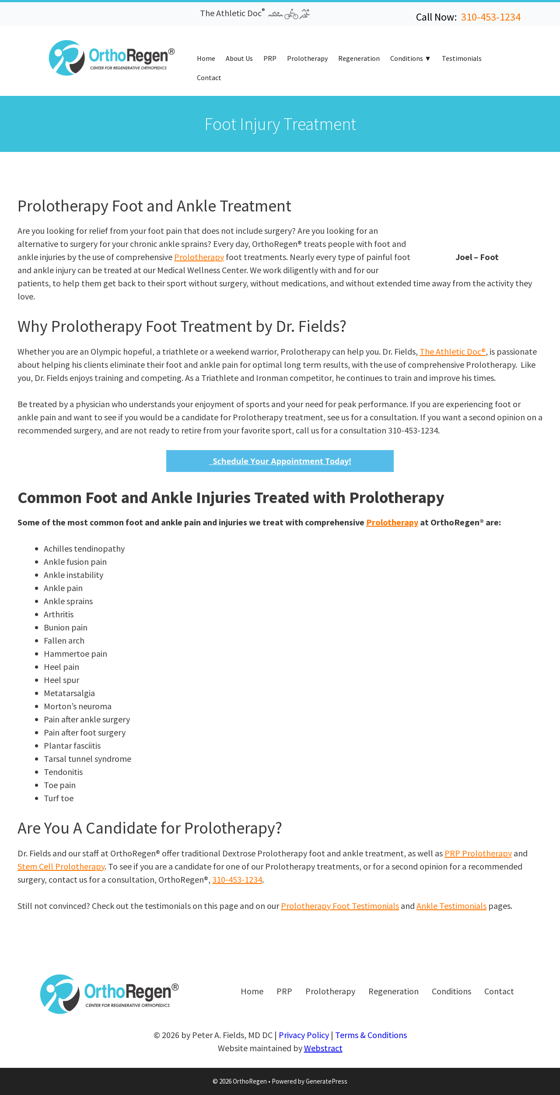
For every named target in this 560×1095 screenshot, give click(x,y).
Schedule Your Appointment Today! (280, 461)
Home (206, 58)
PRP (269, 58)
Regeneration (359, 58)
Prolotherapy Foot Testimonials (340, 905)
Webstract (323, 1047)
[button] (47, 16)
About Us (239, 58)
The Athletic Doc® (453, 351)
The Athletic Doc (255, 12)
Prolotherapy (307, 58)
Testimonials (462, 58)
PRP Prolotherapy (478, 853)
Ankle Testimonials (451, 905)
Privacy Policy (304, 1034)
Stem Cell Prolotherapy (61, 866)
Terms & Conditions (371, 1034)
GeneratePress (326, 1081)
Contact (209, 77)
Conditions (406, 58)
